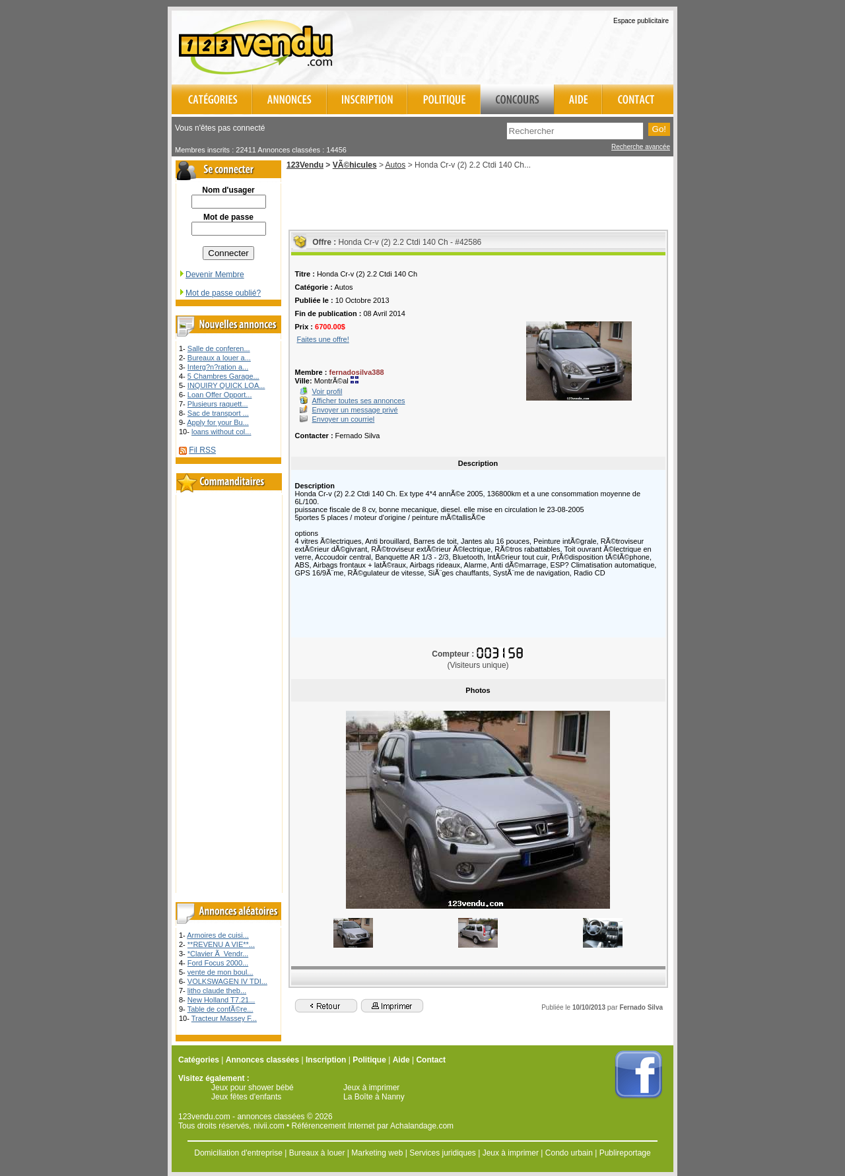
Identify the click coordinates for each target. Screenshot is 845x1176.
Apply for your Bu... (218, 422)
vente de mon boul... (220, 972)
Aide (401, 1059)
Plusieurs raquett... (217, 404)
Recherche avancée (640, 146)
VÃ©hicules (355, 165)
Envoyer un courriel (343, 419)
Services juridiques (442, 1153)
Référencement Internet (333, 1125)
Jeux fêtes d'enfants (246, 1096)
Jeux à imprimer (371, 1087)
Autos (396, 165)
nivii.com (269, 1125)
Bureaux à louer (317, 1153)
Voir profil (327, 391)
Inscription (326, 1059)
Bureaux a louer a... (219, 358)
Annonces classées (262, 1059)
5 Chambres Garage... (223, 376)
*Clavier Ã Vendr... (217, 954)
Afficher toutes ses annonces (358, 401)
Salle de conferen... (218, 348)
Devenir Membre (211, 274)
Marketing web (377, 1153)
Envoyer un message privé (355, 410)
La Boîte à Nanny (374, 1096)
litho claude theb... (216, 991)
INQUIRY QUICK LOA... (226, 385)
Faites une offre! (323, 339)
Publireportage (625, 1153)
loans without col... (221, 432)
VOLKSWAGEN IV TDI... (227, 981)
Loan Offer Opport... (219, 395)
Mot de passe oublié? (219, 293)
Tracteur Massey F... (224, 1018)
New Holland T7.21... (221, 1000)
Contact (431, 1059)
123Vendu (305, 165)
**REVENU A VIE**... (221, 944)
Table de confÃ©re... (220, 1009)
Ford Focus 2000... (217, 963)
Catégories (198, 1059)
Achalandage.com (422, 1125)
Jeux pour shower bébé (252, 1087)
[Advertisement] (518, 45)
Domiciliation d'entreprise (238, 1153)
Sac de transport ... (218, 413)
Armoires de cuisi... (218, 935)
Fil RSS (202, 450)
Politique (369, 1059)
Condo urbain (569, 1153)
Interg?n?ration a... (217, 367)
